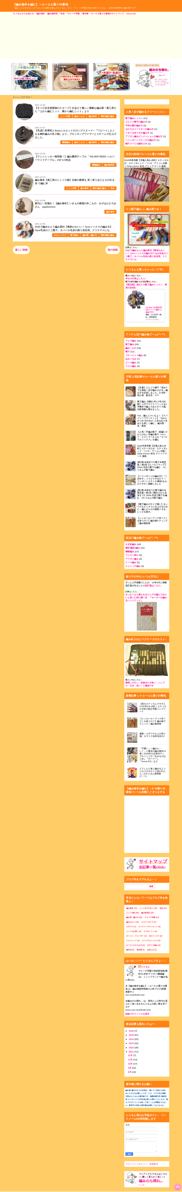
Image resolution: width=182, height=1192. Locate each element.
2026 (131, 1031)
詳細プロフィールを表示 (137, 1014)
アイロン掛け (131, 555)
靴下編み (74, 235)
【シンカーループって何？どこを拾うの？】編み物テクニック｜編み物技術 (152, 520)
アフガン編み (131, 559)
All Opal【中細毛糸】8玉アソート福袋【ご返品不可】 (154, 309)
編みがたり (130, 922)
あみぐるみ (130, 359)
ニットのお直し (132, 931)
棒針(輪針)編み (108, 116)
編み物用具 (109, 165)
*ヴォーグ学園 (73, 14)
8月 (130, 1072)
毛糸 (112, 188)
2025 (131, 1035)
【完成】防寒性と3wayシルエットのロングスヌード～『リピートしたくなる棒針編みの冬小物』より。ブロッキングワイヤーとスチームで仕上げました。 (75, 134)
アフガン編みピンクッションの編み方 (144, 136)
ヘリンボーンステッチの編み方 (140, 140)
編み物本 (93, 116)
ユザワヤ (129, 927)
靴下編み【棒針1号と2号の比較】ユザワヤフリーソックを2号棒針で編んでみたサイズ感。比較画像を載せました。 (152, 405)
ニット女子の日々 (146, 908)
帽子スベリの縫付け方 (136, 143)
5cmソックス (60, 235)
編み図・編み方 (90, 235)
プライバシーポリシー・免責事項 (141, 1164)
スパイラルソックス (150, 940)
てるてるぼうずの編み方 (137, 133)
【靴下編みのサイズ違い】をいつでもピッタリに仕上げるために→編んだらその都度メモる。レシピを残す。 (152, 508)
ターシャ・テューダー (135, 936)
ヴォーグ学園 (150, 917)
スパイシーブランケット (148, 927)
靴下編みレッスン (134, 118)
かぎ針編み (130, 544)
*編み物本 (40, 14)
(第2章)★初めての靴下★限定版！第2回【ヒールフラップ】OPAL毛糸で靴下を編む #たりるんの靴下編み (152, 466)
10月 (130, 1063)
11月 (130, 1059)
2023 (131, 1043)
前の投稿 (113, 250)
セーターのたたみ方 (134, 945)
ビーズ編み (130, 362)
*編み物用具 (52, 14)
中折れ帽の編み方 (134, 125)
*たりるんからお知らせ (23, 14)
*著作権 (84, 14)
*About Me (131, 14)
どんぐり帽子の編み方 (136, 122)
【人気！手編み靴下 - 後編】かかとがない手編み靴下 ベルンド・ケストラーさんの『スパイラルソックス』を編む (152, 436)
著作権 (139, 950)
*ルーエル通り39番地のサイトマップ (107, 14)
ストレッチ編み (133, 566)
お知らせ (150, 950)
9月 (130, 1068)
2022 (131, 1047)
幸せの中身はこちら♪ (135, 278)
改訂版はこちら (152, 585)
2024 (131, 1039)
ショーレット (131, 940)
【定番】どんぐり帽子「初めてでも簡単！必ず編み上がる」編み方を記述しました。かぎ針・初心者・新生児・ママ (152, 391)
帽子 (127, 351)
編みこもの (79, 116)
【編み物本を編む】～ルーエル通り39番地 (40, 4)
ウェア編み (130, 340)
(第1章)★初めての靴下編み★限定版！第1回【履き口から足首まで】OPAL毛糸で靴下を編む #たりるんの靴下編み (152, 494)
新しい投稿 (21, 250)
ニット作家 (65, 116)
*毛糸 (62, 14)
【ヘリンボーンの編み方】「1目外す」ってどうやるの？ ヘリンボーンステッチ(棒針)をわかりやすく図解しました (152, 480)
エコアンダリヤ (147, 922)
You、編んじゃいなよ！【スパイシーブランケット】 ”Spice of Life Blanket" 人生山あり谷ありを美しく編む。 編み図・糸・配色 (152, 420)
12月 (130, 1055)
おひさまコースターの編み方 (139, 129)
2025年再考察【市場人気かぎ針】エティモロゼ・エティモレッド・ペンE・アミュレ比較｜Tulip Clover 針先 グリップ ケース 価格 (146, 163)
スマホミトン (149, 931)
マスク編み (130, 366)
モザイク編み (152, 945)
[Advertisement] (91, 37)
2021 (131, 1051)
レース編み (130, 562)
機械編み (66, 142)
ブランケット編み (134, 355)
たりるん (145, 966)
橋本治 (129, 950)
